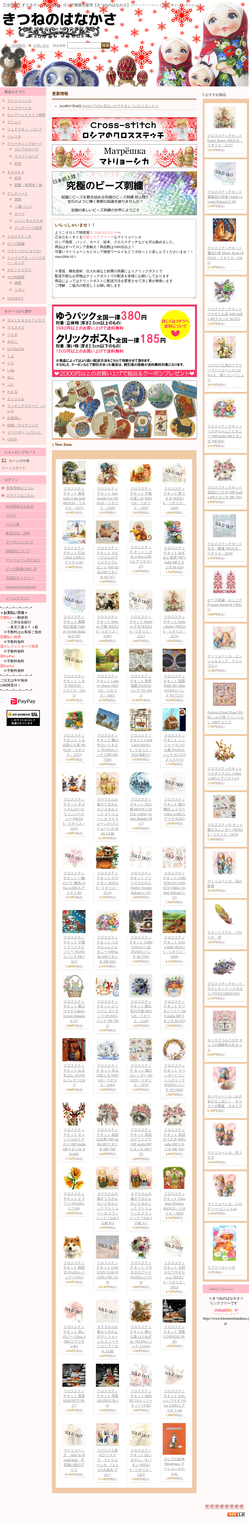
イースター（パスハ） (24, 432)
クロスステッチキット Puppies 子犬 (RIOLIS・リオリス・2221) (140, 626)
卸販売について (18, 551)
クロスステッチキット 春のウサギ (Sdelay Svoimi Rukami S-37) (74, 1011)
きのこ (12, 342)
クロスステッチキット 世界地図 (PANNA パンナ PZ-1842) (141, 685)
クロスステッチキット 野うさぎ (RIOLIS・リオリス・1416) (174, 498)
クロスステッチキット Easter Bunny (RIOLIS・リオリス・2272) (174, 626)
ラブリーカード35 (221, 1267)
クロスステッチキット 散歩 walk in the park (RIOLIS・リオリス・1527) (74, 498)
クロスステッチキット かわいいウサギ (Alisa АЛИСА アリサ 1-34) (174, 1400)
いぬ (10, 370)
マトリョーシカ (19, 101)
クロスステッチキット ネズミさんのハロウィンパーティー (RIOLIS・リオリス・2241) (74, 813)
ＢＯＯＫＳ (16, 172)
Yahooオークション (221, 1288)
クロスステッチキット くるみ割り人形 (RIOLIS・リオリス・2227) (74, 745)
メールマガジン (18, 598)
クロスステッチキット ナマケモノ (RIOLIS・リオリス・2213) (107, 882)
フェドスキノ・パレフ (24, 129)
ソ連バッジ (23, 207)
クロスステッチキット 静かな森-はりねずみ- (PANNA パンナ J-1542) (141, 1336)
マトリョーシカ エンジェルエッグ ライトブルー (224, 661)
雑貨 (17, 199)
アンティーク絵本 (28, 228)
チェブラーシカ (19, 108)
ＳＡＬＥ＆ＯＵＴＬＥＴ (26, 320)
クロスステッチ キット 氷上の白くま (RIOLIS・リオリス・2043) (107, 1075)
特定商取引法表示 (20, 506)
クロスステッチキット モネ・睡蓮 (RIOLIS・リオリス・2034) (224, 549)
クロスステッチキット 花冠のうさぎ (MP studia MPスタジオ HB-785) (174, 1139)
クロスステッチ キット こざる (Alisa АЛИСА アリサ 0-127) (141, 556)
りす (10, 363)
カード (19, 214)
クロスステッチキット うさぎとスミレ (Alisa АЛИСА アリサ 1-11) (224, 773)
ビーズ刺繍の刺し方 (21, 569)
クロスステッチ (19, 236)
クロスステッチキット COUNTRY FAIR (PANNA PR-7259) (107, 1272)
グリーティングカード (24, 144)
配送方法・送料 (18, 533)
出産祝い (14, 418)
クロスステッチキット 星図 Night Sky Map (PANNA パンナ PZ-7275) (174, 685)
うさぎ (12, 335)
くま (10, 356)
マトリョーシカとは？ (23, 560)
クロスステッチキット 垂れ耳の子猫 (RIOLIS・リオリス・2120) (141, 1011)
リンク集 (13, 524)
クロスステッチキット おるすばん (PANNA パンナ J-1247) (74, 1075)
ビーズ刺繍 (16, 244)
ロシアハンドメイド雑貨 (26, 115)
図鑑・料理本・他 (28, 185)
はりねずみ (16, 349)
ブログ (11, 515)
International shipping (21, 587)
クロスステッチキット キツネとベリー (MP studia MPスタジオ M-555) (174, 1011)
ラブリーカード (26, 156)
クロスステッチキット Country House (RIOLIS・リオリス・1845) (107, 685)
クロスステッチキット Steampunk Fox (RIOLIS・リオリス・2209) (107, 498)
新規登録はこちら (20, 488)
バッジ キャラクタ (28, 221)
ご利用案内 (17, 45)
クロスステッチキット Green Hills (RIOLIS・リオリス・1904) (174, 947)
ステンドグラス (19, 270)
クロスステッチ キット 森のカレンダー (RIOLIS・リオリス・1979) (140, 1075)
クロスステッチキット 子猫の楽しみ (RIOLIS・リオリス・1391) (141, 498)
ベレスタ (14, 137)
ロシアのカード (26, 149)
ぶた (10, 385)
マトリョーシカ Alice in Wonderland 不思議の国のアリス (74, 1460)
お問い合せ (41, 45)
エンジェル (16, 399)
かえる (12, 392)
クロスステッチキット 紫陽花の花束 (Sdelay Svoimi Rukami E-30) (74, 626)
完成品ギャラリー (20, 578)
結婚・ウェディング (22, 425)
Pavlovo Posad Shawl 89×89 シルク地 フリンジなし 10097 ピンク (225, 717)
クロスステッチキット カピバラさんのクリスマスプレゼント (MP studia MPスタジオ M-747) (107, 562)
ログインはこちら (20, 495)
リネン (19, 290)
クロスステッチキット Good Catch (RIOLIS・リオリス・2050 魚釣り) (141, 745)
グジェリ (14, 122)
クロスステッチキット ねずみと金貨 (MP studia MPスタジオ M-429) (174, 557)
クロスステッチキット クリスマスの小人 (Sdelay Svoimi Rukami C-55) (141, 882)
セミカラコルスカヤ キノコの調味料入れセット (225, 1045)
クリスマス (16, 328)
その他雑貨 (16, 277)
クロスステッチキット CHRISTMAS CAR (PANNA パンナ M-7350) (141, 947)
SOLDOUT (15, 298)
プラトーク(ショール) (24, 251)
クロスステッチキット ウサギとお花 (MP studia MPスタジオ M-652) (225, 314)
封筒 (17, 164)
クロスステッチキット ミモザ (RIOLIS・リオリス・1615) (74, 685)
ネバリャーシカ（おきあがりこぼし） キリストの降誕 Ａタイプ (224, 1101)
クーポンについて (20, 542)
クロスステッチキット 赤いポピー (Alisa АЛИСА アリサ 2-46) (74, 1336)
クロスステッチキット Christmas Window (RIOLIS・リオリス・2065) (174, 1203)
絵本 (17, 178)
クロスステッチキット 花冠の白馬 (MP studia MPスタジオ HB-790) (107, 1139)
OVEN (12, 439)
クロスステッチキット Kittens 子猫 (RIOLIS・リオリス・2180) (107, 626)
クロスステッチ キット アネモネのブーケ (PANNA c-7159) (141, 1272)
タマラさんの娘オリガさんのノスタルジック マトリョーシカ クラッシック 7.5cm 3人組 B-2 (107, 1208)
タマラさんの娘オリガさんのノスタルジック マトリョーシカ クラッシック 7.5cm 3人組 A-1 (141, 1208)
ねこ (10, 377)
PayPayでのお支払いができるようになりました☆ (120, 106)
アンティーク (17, 194)
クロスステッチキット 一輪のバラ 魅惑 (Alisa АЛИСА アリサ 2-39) (74, 882)
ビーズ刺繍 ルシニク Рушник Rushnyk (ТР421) (224, 605)
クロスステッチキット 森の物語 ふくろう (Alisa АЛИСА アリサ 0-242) (174, 809)
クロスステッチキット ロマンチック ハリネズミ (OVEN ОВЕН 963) (226, 989)
